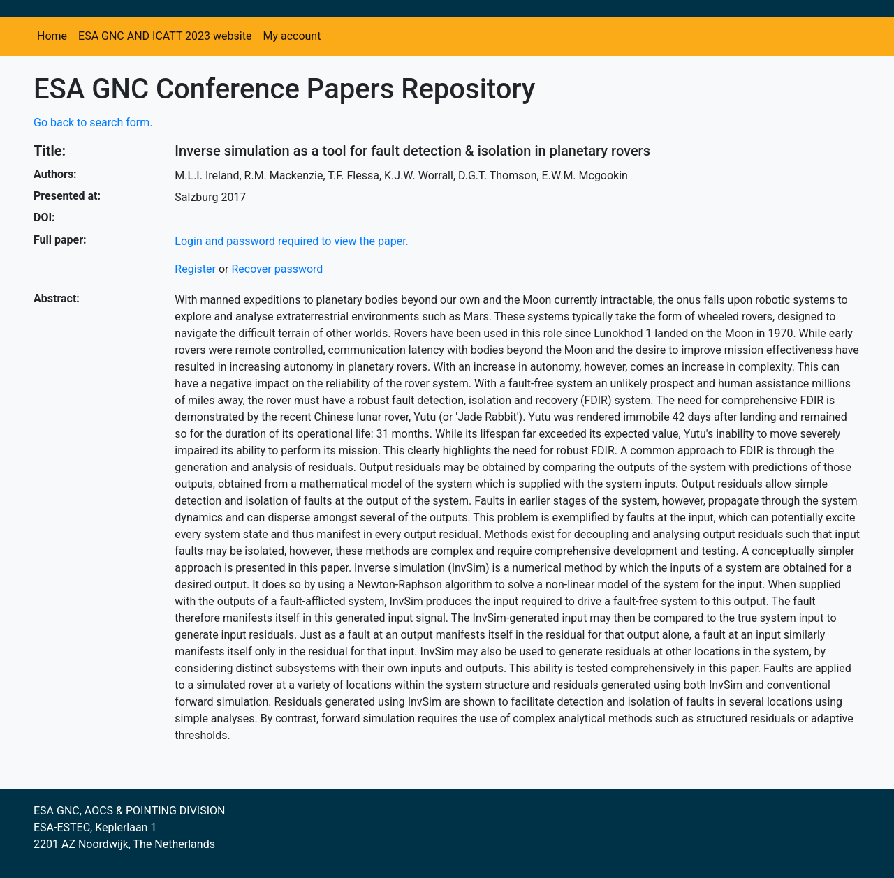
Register (195, 269)
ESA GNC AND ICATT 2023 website (164, 36)
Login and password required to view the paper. (292, 241)
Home (52, 36)
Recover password (277, 269)
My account (292, 36)
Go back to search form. (93, 122)
